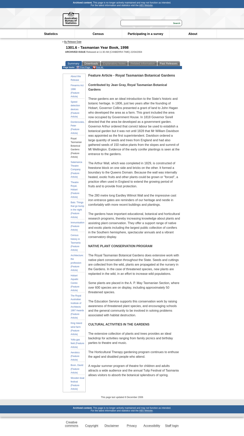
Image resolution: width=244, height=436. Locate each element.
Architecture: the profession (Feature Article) (77, 263)
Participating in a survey (145, 34)
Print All (98, 67)
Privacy (132, 425)
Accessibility (151, 425)
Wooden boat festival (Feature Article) (77, 384)
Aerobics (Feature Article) (75, 356)
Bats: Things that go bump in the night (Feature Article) (77, 210)
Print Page (83, 67)
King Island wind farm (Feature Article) (76, 329)
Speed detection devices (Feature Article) (75, 109)
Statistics (51, 34)
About (192, 34)
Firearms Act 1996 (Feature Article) (77, 91)
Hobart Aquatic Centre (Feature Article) (75, 283)
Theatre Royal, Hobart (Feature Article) (75, 189)
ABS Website (146, 5)
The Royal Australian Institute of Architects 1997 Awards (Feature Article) (77, 306)
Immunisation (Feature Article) (77, 226)
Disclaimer (112, 425)
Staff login (172, 425)
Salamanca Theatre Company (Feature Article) (76, 169)
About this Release (76, 78)
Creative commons (71, 424)
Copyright (91, 425)
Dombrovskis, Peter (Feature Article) (78, 128)
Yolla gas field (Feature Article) (77, 343)
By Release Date (72, 41)
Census (98, 34)
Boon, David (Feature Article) (77, 369)
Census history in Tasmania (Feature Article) (75, 242)
